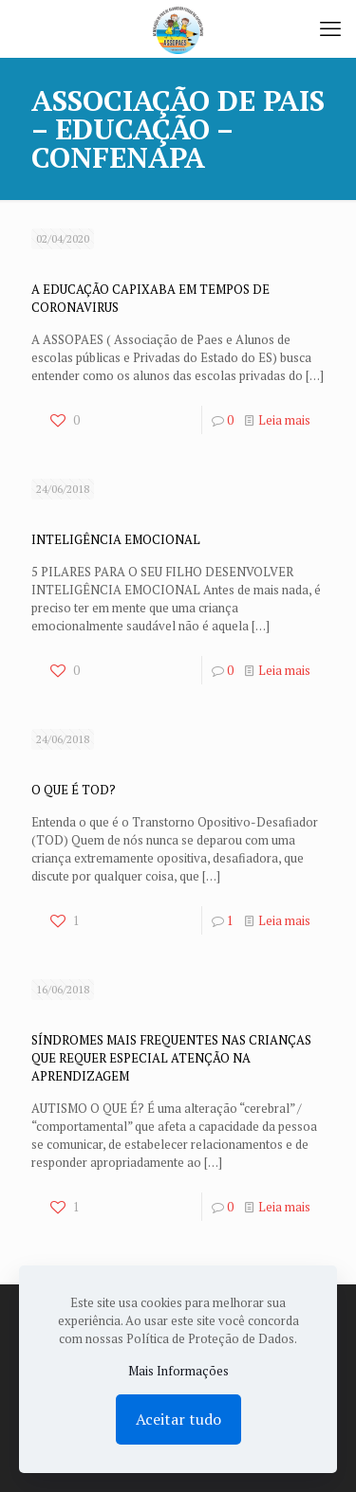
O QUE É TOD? (73, 789)
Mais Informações (178, 1370)
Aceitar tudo (178, 1419)
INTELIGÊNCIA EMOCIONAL (115, 539)
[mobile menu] (330, 28)
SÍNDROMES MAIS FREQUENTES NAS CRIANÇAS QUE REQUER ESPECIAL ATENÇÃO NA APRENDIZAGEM (171, 1057)
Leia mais (284, 419)
